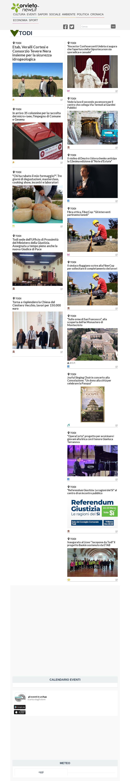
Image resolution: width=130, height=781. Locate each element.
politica (83, 14)
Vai (113, 26)
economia (20, 20)
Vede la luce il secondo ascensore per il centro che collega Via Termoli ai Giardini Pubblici (91, 104)
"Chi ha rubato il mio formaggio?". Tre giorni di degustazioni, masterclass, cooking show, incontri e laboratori (37, 179)
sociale (55, 14)
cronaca (97, 14)
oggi (41, 772)
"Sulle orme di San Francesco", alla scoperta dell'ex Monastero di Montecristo (87, 322)
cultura (19, 14)
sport (33, 20)
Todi (17, 43)
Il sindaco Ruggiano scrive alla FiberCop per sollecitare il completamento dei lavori (92, 267)
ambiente (68, 14)
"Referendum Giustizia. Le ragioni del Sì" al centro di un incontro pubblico (92, 492)
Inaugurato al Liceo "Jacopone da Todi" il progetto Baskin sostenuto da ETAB (91, 544)
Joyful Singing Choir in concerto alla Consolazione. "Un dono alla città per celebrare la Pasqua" (89, 380)
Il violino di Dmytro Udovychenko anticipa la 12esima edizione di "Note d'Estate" (92, 160)
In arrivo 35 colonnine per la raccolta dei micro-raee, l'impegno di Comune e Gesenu (36, 116)
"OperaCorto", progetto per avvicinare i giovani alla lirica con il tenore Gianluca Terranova (90, 439)
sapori (43, 14)
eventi (31, 14)
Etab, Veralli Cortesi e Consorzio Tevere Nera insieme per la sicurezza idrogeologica (32, 53)
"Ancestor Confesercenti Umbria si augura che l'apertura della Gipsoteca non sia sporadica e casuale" (92, 49)
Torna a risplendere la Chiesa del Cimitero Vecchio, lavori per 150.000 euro (36, 305)
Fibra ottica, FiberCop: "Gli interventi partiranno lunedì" (88, 213)
